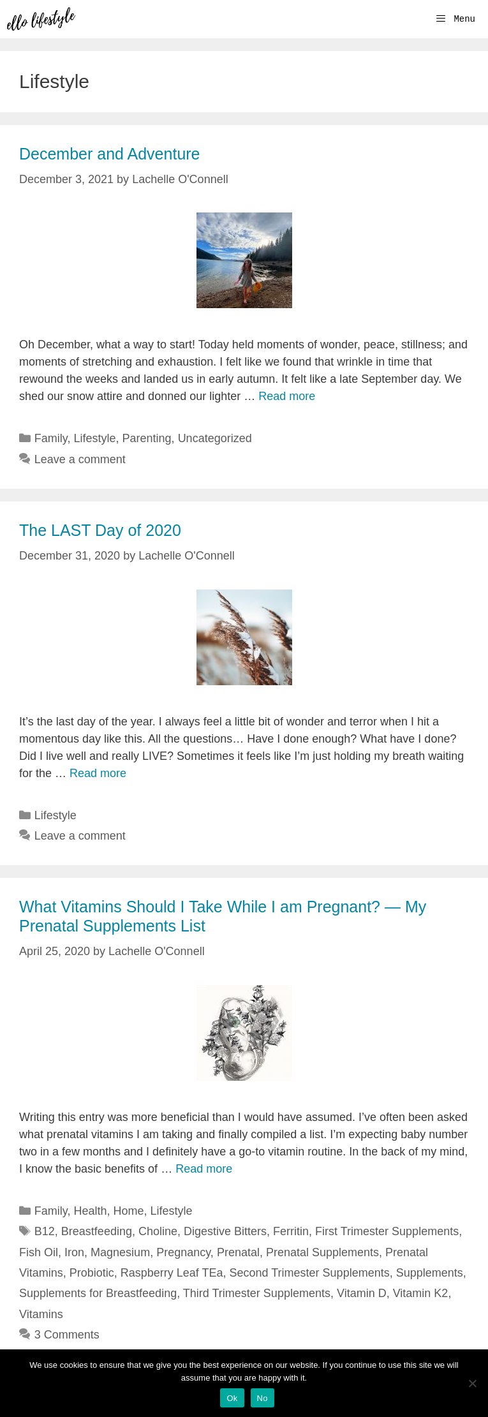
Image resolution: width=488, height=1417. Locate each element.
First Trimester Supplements (387, 1231)
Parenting (147, 438)
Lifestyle (94, 438)
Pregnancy (183, 1252)
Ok (231, 1398)
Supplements (429, 1272)
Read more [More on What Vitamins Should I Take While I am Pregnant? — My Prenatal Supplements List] (203, 1168)
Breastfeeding (96, 1231)
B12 (44, 1231)
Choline (157, 1231)
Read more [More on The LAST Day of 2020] (98, 773)
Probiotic (92, 1272)
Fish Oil (38, 1252)
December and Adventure (109, 154)
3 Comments (67, 1334)
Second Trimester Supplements (310, 1272)
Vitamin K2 (420, 1293)
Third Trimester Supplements (256, 1293)
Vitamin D (362, 1293)
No (262, 1398)
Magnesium (120, 1252)
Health (90, 1211)
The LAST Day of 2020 (100, 530)
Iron (74, 1252)
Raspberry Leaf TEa (172, 1272)
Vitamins (41, 1314)
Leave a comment (80, 459)
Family (51, 438)
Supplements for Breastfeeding (98, 1293)
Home (129, 1211)
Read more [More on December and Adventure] (286, 396)
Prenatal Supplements (322, 1252)
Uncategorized (215, 438)
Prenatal (238, 1252)
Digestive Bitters (225, 1231)
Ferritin (291, 1231)
